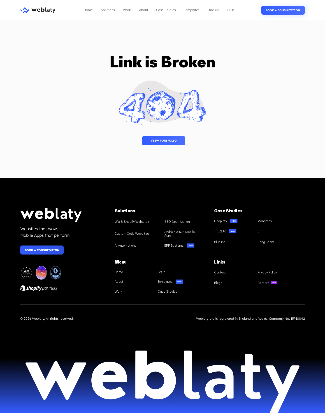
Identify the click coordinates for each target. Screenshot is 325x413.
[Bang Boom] (277, 242)
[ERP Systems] (187, 245)
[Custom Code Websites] (137, 234)
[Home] (134, 272)
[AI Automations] (137, 245)
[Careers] (277, 283)
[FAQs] (177, 272)
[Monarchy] (277, 221)
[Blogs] (233, 283)
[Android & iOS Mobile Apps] (187, 234)
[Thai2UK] (233, 231)
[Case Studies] (177, 291)
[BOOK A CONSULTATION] (283, 10)
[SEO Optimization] (187, 222)
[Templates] (177, 281)
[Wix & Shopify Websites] (137, 222)
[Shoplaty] (233, 221)
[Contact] (233, 272)
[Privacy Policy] (277, 272)
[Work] (134, 291)
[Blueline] (233, 242)
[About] (134, 281)
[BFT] (277, 231)
